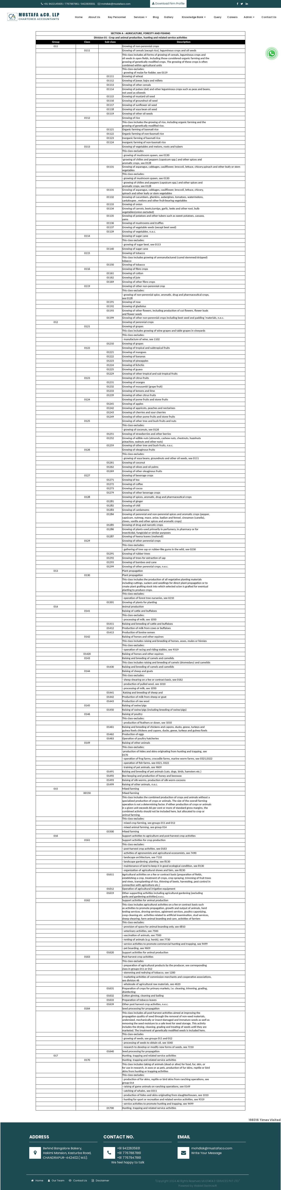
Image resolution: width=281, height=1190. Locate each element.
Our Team (56, 1180)
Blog (156, 17)
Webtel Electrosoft (205, 1186)
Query (217, 17)
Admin (249, 17)
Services (140, 17)
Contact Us (268, 17)
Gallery (168, 17)
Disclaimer (100, 1180)
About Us (94, 17)
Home (79, 17)
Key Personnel (117, 17)
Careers (232, 17)
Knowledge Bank (194, 17)
